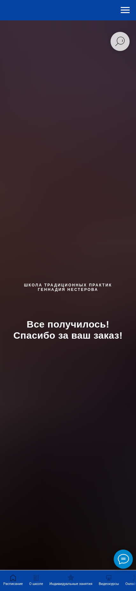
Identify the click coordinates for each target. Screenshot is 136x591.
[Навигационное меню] (125, 10)
